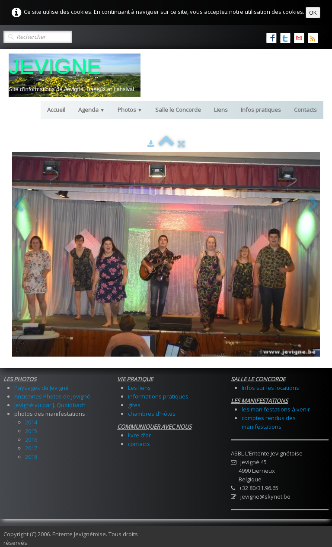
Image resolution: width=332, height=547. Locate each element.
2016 (31, 439)
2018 (31, 457)
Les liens (139, 388)
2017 (31, 448)
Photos (130, 110)
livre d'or (139, 435)
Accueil (56, 110)
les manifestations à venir (276, 409)
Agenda (91, 110)
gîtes (134, 405)
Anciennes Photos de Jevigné (52, 396)
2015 (31, 431)
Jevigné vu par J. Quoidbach (50, 405)
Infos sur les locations (270, 388)
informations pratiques (158, 396)
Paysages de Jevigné (41, 388)
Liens (221, 110)
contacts (139, 444)
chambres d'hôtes (152, 413)
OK (313, 12)
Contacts (305, 110)
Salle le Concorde (178, 110)
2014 (31, 422)
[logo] (74, 75)
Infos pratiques (261, 110)
